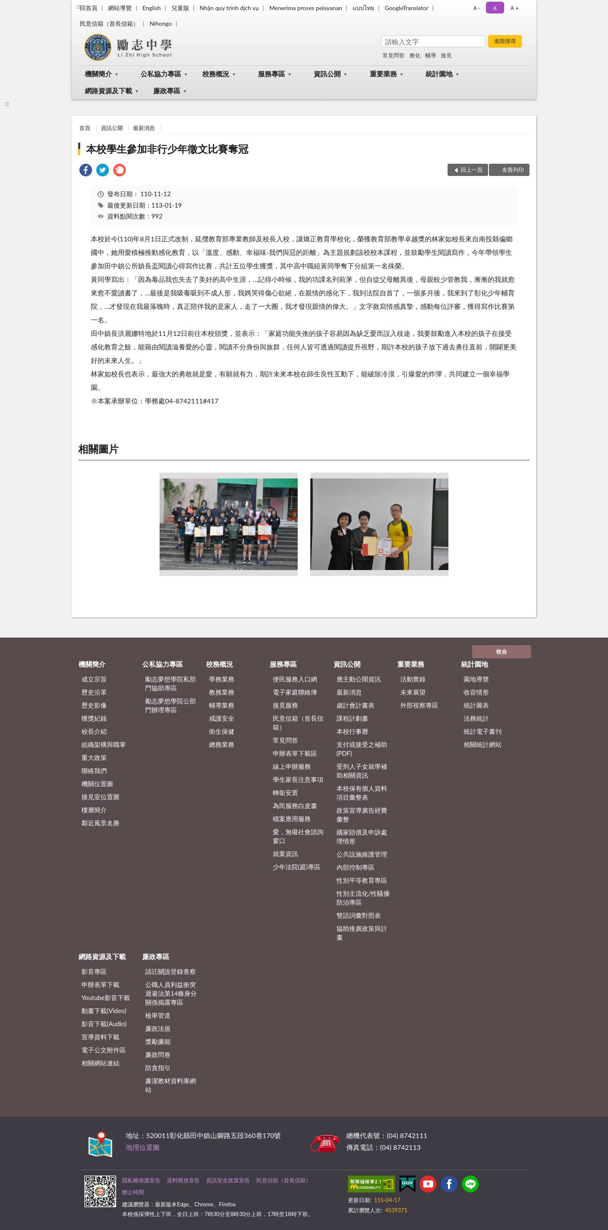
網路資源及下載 (108, 91)
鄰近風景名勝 (100, 823)
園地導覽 (476, 679)
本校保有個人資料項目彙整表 (362, 792)
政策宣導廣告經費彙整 (362, 814)
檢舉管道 (158, 1015)
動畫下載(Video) (104, 1010)
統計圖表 (476, 705)
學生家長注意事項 (298, 779)
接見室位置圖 (100, 796)
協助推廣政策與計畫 (362, 933)
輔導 (430, 55)
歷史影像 (94, 705)
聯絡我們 (94, 770)
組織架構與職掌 (103, 744)
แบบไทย (363, 7)
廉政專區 (166, 91)
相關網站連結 (100, 1063)
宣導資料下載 (100, 1037)
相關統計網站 (483, 744)
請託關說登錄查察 (170, 971)
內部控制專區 (356, 867)
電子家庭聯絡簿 (295, 692)
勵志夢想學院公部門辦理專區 (170, 705)
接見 (446, 55)
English (151, 7)
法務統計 (476, 718)
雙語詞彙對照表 (359, 915)
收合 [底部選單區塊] (501, 651)
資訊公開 (327, 74)
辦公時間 (133, 1192)
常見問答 (393, 55)
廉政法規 (158, 1028)
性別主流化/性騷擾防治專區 (363, 897)
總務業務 (221, 744)
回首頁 (89, 7)
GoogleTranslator (407, 7)
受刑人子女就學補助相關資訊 (362, 770)
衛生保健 (221, 731)
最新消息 (144, 127)
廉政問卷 (158, 1054)
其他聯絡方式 (449, 1135)
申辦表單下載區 (295, 753)
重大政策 (94, 757)
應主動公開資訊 (359, 679)
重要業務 (383, 74)
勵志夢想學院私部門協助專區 (170, 683)
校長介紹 (94, 731)
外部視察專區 (419, 705)
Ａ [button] (495, 7)
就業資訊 (285, 853)
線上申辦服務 (292, 766)
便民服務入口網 (295, 679)
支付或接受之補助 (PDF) (362, 749)
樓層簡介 (94, 810)
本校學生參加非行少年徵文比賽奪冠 (167, 149)
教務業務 (221, 692)
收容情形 (476, 692)
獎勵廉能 (158, 1041)
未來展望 (413, 692)
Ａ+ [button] (513, 7)
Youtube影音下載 (105, 997)
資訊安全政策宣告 (228, 1180)
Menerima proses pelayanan (305, 7)
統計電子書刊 (483, 731)
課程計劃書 (352, 718)
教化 (415, 55)
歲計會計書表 (356, 705)
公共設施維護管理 (362, 854)
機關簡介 (98, 74)
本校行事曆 (352, 731)
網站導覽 (120, 7)
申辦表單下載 (100, 984)
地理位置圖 (143, 1147)
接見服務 (285, 705)
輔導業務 (221, 705)
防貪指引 (158, 1067)
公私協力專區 (161, 74)
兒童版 (180, 7)
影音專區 (94, 971)
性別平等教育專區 (362, 880)
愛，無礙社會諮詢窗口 (298, 836)
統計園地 (439, 74)
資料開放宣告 (183, 1180)
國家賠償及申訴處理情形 (362, 836)
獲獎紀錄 (94, 718)
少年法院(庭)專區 (296, 866)
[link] (85, 171)
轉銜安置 (285, 792)
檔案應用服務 (292, 818)
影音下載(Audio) (104, 1023)
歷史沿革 (94, 692)
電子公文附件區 (103, 1050)
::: (78, 6)
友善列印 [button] (513, 169)
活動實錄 (413, 679)
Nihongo (160, 23)
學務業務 (221, 679)
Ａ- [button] (476, 7)
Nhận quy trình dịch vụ (229, 7)
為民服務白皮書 (295, 805)
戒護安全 (221, 718)
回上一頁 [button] (472, 169)
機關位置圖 (97, 783)
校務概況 (215, 74)
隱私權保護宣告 (141, 1180)
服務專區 (271, 74)
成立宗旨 (94, 679)
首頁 (84, 127)
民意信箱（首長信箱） (109, 23)
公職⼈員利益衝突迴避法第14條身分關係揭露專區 (171, 993)
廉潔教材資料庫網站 (170, 1085)
